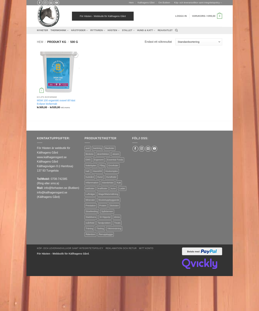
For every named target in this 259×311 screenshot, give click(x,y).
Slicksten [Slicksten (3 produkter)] (114, 205)
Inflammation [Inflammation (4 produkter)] (92, 182)
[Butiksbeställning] (198, 41)
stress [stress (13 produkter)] (117, 217)
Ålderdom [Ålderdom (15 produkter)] (90, 234)
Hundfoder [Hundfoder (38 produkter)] (111, 177)
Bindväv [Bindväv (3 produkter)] (90, 154)
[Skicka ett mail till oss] (51, 2)
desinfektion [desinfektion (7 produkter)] (103, 154)
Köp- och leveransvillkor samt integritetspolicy (198, 2)
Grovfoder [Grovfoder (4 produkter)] (113, 165)
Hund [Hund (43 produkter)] (100, 177)
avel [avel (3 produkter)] (88, 148)
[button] (207, 16)
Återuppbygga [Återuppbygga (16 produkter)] (106, 234)
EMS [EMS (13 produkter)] (88, 159)
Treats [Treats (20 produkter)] (117, 223)
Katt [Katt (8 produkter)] (119, 182)
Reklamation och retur (121, 248)
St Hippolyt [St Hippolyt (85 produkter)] (105, 217)
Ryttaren (97, 30)
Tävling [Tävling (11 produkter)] (100, 228)
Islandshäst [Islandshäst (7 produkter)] (107, 182)
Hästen (114, 30)
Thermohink (59, 30)
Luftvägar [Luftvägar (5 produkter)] (90, 194)
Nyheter (42, 30)
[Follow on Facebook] (39, 2)
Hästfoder (79, 30)
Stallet (128, 30)
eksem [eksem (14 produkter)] (115, 154)
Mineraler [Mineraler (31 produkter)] (90, 200)
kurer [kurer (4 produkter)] (113, 188)
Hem (131, 2)
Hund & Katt (146, 30)
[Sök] (176, 30)
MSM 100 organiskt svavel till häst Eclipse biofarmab (56, 102)
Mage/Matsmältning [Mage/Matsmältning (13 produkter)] (108, 194)
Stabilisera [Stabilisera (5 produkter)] (91, 217)
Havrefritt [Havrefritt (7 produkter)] (97, 171)
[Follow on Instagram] (45, 2)
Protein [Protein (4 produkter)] (102, 205)
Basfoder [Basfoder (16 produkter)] (109, 148)
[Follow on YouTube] (56, 2)
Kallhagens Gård (146, 2)
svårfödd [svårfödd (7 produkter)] (90, 223)
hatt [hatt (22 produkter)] (87, 171)
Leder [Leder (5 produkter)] (122, 188)
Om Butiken (164, 2)
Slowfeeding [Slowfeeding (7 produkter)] (92, 211)
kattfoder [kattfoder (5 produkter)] (90, 188)
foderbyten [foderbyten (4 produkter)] (91, 165)
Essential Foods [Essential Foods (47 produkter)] (115, 159)
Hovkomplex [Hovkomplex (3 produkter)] (111, 171)
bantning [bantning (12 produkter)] (97, 148)
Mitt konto (146, 248)
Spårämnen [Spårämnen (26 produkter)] (107, 211)
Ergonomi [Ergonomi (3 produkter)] (99, 159)
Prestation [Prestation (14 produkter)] (91, 205)
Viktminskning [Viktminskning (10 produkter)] (114, 228)
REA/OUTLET (165, 30)
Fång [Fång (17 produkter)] (102, 165)
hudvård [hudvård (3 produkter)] (90, 177)
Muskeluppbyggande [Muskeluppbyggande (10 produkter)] (108, 200)
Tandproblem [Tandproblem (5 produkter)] (104, 223)
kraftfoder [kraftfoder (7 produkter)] (102, 188)
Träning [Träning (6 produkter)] (89, 228)
